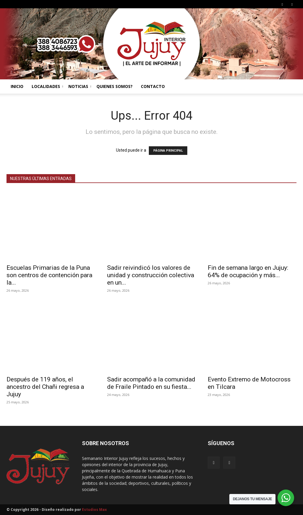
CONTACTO (153, 86)
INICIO (17, 86)
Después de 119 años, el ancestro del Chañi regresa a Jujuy (45, 387)
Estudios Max (94, 509)
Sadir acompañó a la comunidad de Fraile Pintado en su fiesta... (151, 383)
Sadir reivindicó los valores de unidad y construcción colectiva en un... (150, 275)
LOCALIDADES (47, 86)
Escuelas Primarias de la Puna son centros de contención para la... (49, 275)
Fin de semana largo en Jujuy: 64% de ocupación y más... (248, 271)
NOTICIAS (79, 86)
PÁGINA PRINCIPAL (168, 151)
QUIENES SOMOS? (114, 86)
